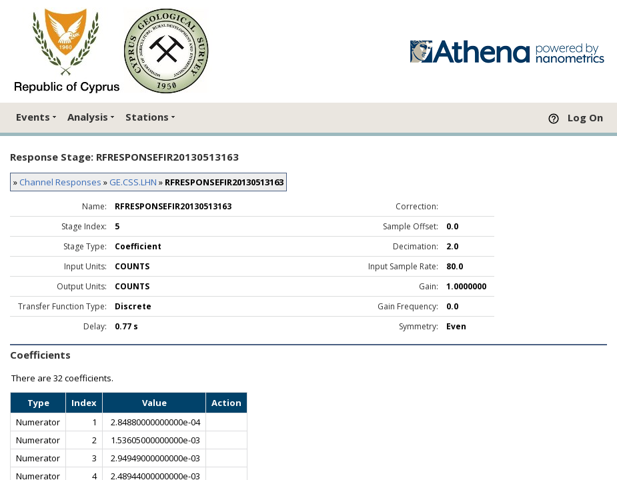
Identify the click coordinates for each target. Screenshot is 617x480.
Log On (585, 117)
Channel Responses (60, 182)
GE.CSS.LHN (133, 182)
